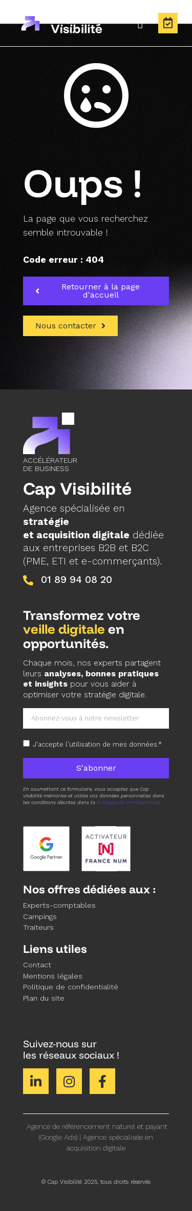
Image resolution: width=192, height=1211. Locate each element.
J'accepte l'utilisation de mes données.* (97, 744)
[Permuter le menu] (140, 23)
